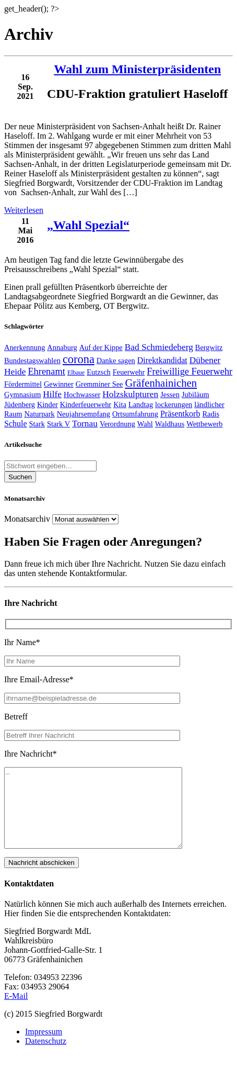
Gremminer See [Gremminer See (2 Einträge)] (99, 384)
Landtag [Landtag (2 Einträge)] (140, 404)
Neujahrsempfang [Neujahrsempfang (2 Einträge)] (83, 414)
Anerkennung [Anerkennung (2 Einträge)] (24, 347)
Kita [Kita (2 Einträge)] (119, 404)
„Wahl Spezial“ (88, 225)
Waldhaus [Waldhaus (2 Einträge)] (169, 424)
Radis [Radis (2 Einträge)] (210, 414)
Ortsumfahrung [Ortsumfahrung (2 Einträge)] (135, 414)
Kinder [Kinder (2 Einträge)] (47, 404)
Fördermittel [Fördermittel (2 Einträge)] (23, 384)
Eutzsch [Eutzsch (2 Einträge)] (99, 372)
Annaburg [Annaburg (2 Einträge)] (62, 347)
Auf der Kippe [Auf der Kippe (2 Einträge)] (101, 347)
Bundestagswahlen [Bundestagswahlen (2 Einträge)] (32, 360)
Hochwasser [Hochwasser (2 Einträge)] (82, 394)
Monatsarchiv (27, 518)
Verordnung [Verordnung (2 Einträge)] (117, 424)
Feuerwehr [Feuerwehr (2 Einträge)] (129, 372)
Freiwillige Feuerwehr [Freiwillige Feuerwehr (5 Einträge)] (189, 371)
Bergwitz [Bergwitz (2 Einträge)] (209, 347)
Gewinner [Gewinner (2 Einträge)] (59, 384)
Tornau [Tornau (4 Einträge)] (85, 424)
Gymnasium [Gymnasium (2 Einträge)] (22, 394)
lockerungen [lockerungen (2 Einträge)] (173, 404)
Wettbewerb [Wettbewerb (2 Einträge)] (204, 424)
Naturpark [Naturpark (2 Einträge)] (39, 414)
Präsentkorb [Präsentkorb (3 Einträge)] (180, 413)
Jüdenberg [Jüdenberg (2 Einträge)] (19, 404)
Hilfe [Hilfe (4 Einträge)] (52, 394)
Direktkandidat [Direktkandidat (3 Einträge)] (162, 360)
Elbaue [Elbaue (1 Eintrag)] (76, 372)
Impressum (43, 1047)
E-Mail (16, 1011)
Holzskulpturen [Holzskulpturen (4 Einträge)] (130, 394)
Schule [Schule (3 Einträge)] (15, 423)
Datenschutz (45, 1056)
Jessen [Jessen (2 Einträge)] (170, 394)
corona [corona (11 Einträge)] (78, 359)
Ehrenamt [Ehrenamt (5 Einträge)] (46, 371)
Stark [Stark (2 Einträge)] (37, 424)
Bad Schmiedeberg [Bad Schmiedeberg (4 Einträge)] (159, 347)
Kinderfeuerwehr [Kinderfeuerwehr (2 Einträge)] (85, 404)
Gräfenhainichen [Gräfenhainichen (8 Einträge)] (161, 383)
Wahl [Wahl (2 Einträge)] (145, 424)
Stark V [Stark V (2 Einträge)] (58, 424)
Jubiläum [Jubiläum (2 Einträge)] (195, 394)
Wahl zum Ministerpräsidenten (137, 69)
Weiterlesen (23, 210)
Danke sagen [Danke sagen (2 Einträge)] (116, 360)
